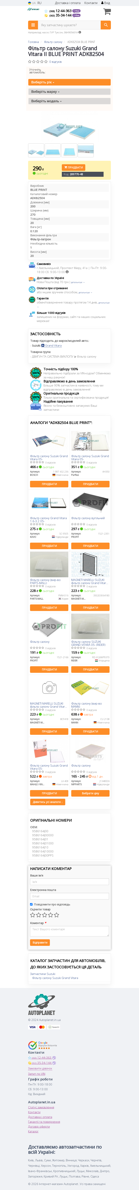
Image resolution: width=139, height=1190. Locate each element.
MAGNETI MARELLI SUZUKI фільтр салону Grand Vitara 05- (89, 581)
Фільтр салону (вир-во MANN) (86, 705)
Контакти (90, 3)
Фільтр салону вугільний (88, 518)
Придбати (73, 167)
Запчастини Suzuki (42, 974)
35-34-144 (58, 15)
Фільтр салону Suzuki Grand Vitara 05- (49, 457)
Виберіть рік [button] (42, 82)
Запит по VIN (36, 1074)
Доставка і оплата (67, 3)
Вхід (105, 3)
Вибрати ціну (90, 793)
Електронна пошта (43, 890)
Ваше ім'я (36, 875)
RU (39, 3)
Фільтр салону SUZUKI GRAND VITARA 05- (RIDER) (88, 643)
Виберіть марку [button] (45, 91)
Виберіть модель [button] (46, 101)
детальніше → (78, 282)
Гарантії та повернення (44, 1122)
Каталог (33, 1131)
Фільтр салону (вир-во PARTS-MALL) (45, 581)
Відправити (40, 942)
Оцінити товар (40, 909)
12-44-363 (58, 10)
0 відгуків (55, 62)
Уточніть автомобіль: (37, 71)
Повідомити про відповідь (50, 904)
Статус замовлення (41, 1107)
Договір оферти (39, 1126)
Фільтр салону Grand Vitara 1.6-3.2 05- (48, 519)
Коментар (38, 923)
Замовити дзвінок (40, 1068)
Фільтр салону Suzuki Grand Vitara (55, 978)
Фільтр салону (39, 642)
